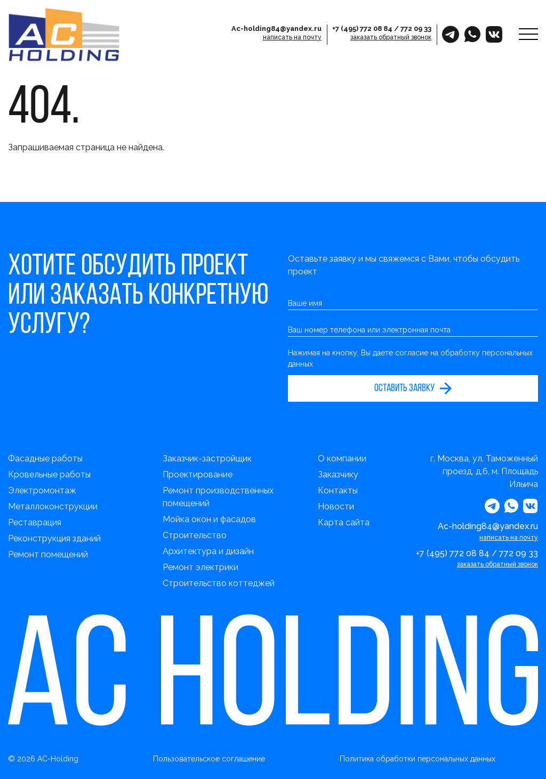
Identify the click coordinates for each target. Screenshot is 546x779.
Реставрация (34, 522)
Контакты (338, 490)
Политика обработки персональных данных (417, 758)
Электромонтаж (42, 490)
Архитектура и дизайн (208, 551)
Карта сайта (344, 522)
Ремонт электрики (200, 567)
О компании (342, 458)
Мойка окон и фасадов (209, 519)
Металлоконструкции (53, 506)
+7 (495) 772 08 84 (362, 29)
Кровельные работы (49, 474)
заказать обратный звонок (390, 37)
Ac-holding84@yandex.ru (276, 29)
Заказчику (338, 474)
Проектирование (197, 474)
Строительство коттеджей (219, 583)
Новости (336, 506)
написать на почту (292, 37)
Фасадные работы (45, 458)
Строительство (195, 535)
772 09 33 (415, 29)
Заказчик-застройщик (207, 458)
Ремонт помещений (48, 554)
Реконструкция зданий (54, 538)
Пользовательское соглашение (209, 758)
